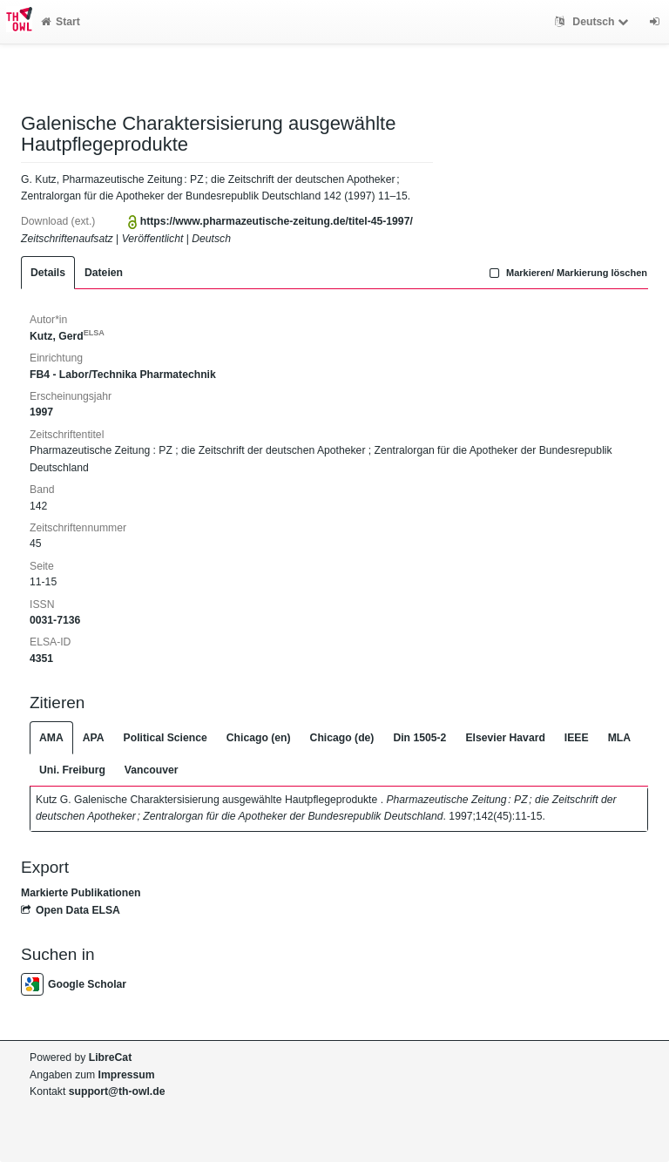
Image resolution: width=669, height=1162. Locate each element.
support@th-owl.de (117, 1091)
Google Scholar (73, 984)
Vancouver (152, 770)
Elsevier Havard (504, 738)
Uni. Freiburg (72, 770)
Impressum (126, 1075)
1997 (41, 412)
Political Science (165, 738)
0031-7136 (55, 620)
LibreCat (110, 1057)
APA (94, 738)
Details (47, 273)
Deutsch (593, 22)
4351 (41, 658)
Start (60, 22)
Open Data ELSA (70, 910)
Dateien (103, 273)
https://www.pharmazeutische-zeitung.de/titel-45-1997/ (276, 221)
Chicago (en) (258, 738)
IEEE (576, 738)
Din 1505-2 (419, 738)
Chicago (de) (342, 738)
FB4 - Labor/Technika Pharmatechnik (123, 374)
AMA (51, 738)
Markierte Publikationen (80, 893)
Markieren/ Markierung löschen (566, 272)
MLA (619, 738)
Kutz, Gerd (67, 336)
